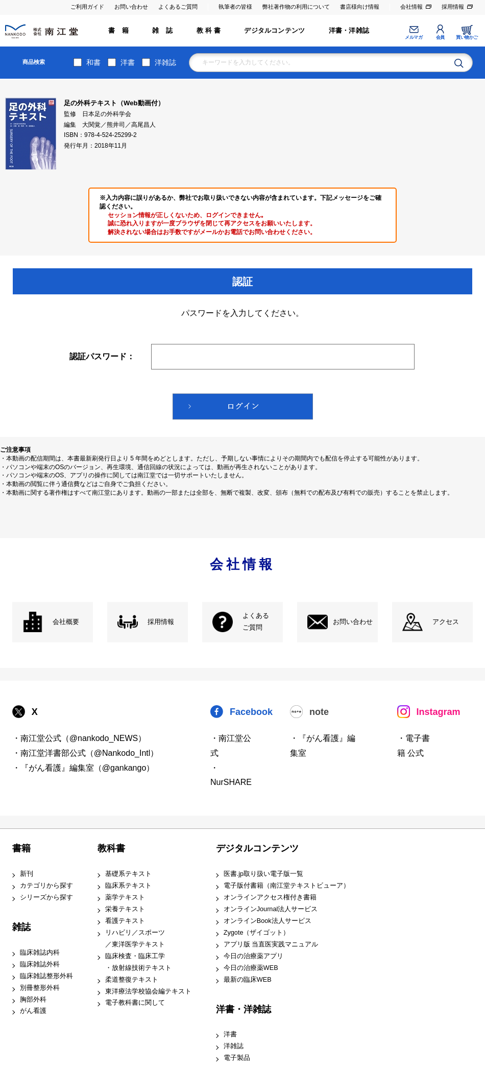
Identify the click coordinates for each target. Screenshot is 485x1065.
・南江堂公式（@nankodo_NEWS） (79, 738)
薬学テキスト (125, 897)
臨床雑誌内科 (40, 952)
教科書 (111, 848)
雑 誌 (162, 30)
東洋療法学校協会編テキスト (148, 991)
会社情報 (411, 7)
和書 (93, 62)
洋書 (127, 62)
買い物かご (467, 37)
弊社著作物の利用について (296, 7)
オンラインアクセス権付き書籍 (270, 897)
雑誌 (21, 927)
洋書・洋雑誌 (349, 30)
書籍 (21, 848)
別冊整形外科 (40, 987)
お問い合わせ (131, 7)
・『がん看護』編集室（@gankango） (83, 767)
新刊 (26, 873)
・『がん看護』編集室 (322, 745)
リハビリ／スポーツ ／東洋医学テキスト (135, 938)
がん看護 (33, 1010)
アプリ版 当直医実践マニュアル (271, 944)
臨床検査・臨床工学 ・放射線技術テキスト (138, 962)
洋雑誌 (165, 62)
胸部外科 (33, 999)
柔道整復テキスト (131, 979)
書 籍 (118, 30)
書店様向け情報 (359, 7)
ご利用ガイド (87, 7)
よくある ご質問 (256, 621)
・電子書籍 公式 (413, 745)
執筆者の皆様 (235, 7)
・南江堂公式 (230, 745)
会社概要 (66, 622)
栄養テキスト (125, 909)
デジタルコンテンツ (274, 30)
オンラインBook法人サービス (267, 920)
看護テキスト (125, 920)
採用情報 (453, 7)
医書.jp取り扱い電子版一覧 (263, 873)
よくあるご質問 (178, 7)
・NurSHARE (231, 775)
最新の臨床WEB (248, 979)
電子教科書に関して (135, 1002)
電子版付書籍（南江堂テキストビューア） (287, 885)
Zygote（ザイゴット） (257, 932)
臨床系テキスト (128, 885)
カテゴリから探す (46, 885)
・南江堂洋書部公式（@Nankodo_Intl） (85, 753)
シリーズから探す (46, 897)
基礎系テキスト (128, 873)
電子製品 (237, 1057)
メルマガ (413, 37)
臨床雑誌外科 (40, 964)
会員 (440, 37)
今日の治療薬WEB (251, 967)
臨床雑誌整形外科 (46, 976)
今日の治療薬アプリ (253, 956)
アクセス (445, 622)
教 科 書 (209, 30)
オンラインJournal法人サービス (271, 909)
